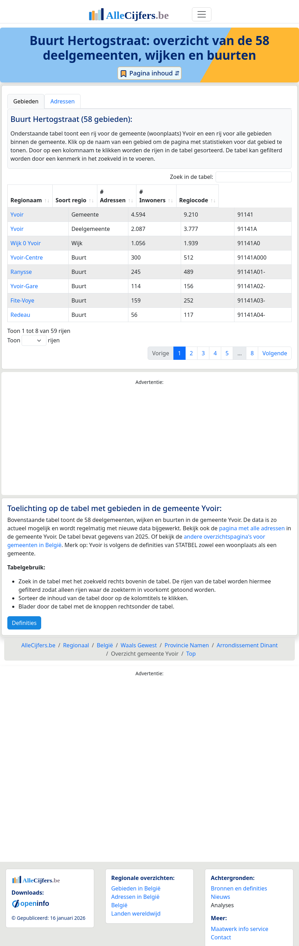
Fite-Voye (22, 292)
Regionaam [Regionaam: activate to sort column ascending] (26, 192)
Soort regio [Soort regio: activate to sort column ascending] (120, 192)
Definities (24, 614)
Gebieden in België (135, 880)
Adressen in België (135, 888)
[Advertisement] (149, 432)
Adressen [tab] (62, 101)
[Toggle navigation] (201, 14)
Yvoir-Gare (24, 278)
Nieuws (220, 888)
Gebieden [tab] (25, 101)
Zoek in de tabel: (231, 177)
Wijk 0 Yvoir (25, 235)
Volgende (274, 345)
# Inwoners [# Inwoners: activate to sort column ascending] (215, 192)
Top (191, 645)
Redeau (20, 306)
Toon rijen (33, 332)
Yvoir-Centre (26, 249)
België (119, 897)
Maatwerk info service (239, 920)
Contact (221, 929)
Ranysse (21, 263)
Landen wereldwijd (136, 905)
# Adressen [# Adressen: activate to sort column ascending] (167, 192)
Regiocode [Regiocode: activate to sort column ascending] (262, 192)
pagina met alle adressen (252, 520)
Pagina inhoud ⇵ (149, 73)
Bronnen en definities (239, 880)
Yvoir (17, 206)
